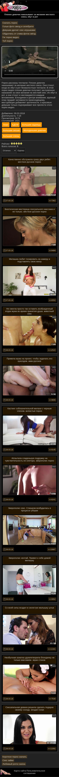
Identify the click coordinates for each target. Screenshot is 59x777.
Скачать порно (9, 23)
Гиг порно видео (10, 37)
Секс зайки (7, 760)
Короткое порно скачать (14, 756)
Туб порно (7, 41)
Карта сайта (20, 770)
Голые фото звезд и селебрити (17, 26)
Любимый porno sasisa (13, 764)
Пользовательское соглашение (34, 771)
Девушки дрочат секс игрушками (18, 30)
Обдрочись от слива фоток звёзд (19, 33)
